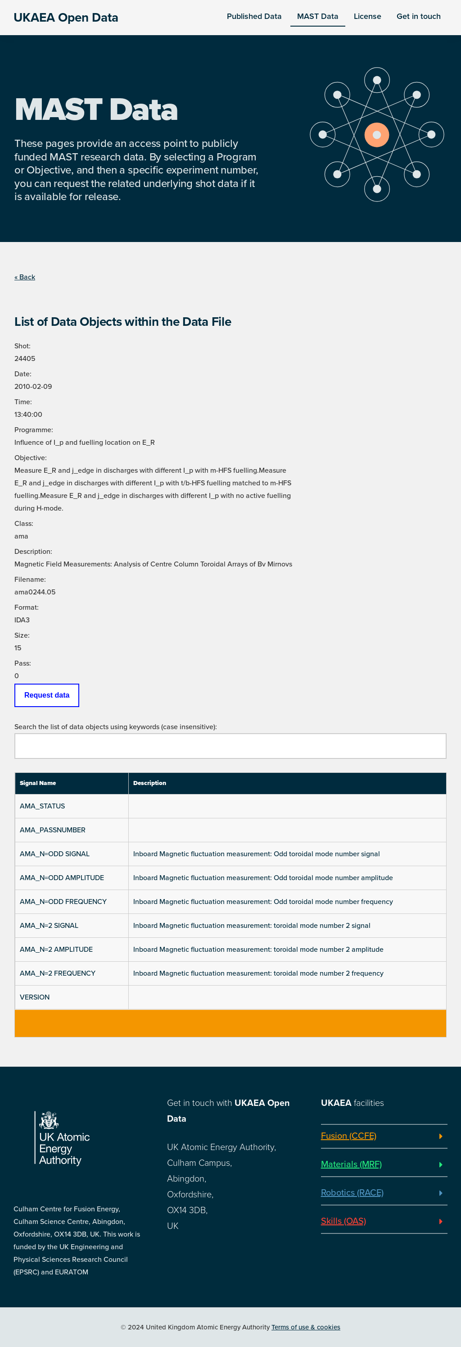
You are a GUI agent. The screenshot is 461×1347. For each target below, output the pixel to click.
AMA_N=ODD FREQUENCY (63, 901)
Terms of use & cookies (305, 1327)
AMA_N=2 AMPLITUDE (56, 949)
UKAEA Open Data (66, 17)
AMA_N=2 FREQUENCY (57, 973)
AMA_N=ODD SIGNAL (55, 853)
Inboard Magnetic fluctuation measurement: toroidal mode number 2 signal (252, 925)
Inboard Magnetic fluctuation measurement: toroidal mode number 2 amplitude (258, 949)
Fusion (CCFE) (348, 1136)
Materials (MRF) (351, 1164)
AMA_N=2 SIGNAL (49, 925)
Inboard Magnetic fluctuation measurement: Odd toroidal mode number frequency (263, 901)
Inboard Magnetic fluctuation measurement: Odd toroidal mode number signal (256, 853)
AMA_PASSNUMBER (53, 830)
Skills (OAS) (343, 1221)
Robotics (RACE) (352, 1192)
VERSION (35, 997)
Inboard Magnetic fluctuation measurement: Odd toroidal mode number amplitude (263, 877)
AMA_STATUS (42, 806)
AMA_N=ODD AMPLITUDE (62, 877)
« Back (24, 277)
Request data (46, 695)
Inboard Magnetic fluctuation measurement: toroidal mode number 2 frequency (258, 973)
